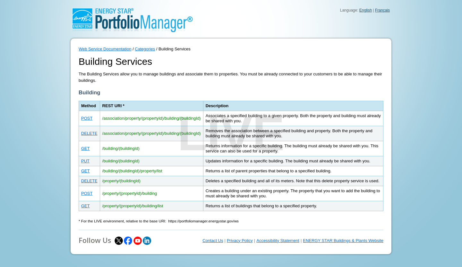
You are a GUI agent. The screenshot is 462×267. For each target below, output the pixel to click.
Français (382, 10)
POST (86, 118)
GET (85, 148)
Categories (145, 49)
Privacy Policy (240, 240)
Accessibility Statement (277, 240)
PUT (85, 161)
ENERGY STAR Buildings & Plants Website (343, 240)
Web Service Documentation (105, 49)
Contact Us (212, 240)
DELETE (89, 133)
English (365, 10)
